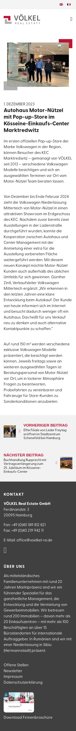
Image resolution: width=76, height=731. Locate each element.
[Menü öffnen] (71, 19)
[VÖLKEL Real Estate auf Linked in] (5, 550)
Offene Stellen (16, 665)
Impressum (13, 677)
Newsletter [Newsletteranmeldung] (13, 671)
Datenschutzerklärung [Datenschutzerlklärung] (23, 683)
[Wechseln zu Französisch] (69, 5)
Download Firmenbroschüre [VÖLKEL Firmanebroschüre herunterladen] (28, 718)
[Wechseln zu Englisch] (61, 5)
